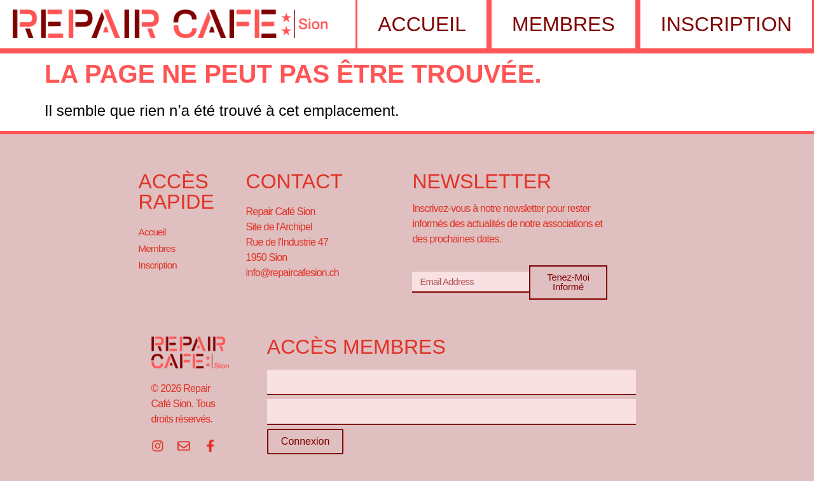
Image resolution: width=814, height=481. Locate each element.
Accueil (419, 24)
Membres (560, 24)
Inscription (723, 24)
